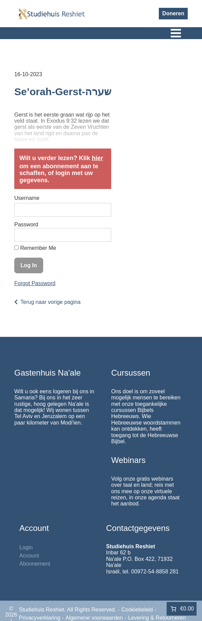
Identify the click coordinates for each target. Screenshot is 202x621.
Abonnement (34, 564)
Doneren (173, 13)
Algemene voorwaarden (94, 618)
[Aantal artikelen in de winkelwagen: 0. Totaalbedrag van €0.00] (182, 609)
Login (26, 547)
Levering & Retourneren (157, 618)
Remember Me (35, 248)
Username (26, 198)
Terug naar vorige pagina (50, 302)
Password (26, 224)
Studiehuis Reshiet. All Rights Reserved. (67, 610)
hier (97, 158)
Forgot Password (34, 283)
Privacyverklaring (40, 618)
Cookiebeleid (137, 610)
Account (29, 555)
